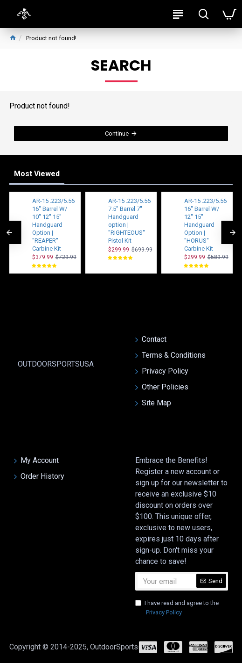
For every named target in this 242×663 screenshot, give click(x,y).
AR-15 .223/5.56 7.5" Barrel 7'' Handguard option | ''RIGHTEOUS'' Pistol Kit (129, 220)
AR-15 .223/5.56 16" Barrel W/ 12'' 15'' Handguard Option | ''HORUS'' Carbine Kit (205, 224)
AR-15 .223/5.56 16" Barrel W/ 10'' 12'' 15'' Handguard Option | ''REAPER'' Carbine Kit (53, 224)
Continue (117, 133)
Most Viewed (37, 173)
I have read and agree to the (177, 608)
